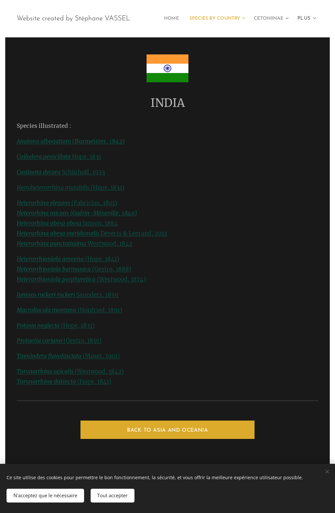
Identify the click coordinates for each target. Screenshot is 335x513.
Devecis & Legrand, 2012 (133, 233)
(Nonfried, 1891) (69, 310)
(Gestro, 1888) (74, 269)
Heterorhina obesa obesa (50, 223)
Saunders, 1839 (68, 294)
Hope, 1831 (59, 156)
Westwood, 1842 (110, 243)
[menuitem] (207, 18)
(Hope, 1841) (68, 259)
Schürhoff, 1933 (61, 172)
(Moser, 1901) (68, 356)
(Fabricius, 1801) (67, 203)
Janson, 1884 (100, 223)
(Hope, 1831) (106, 187)
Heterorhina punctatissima (52, 243)
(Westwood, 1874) (81, 279)
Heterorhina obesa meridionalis (58, 233)
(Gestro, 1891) (59, 340)
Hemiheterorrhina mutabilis (53, 187)
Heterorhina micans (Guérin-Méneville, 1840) (77, 213)
